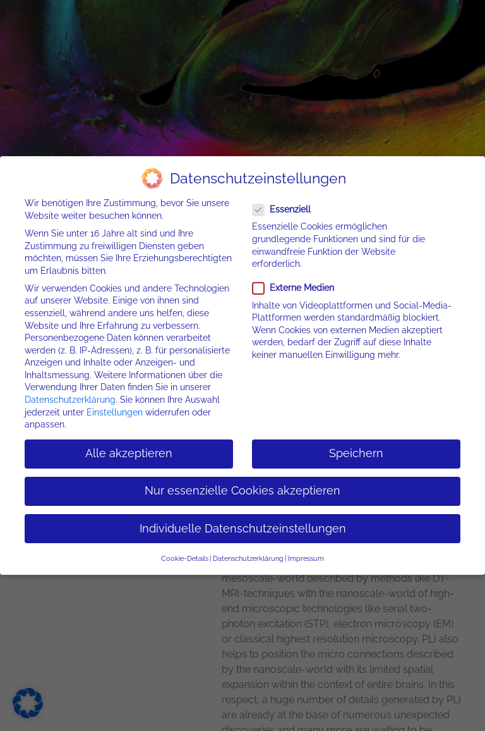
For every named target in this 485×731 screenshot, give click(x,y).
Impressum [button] (306, 557)
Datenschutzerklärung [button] (248, 557)
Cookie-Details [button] (184, 557)
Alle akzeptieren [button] (128, 452)
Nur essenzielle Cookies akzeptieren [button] (242, 490)
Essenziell (285, 209)
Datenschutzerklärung (70, 398)
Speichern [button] (356, 452)
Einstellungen (115, 411)
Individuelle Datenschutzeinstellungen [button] (243, 527)
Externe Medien (297, 287)
